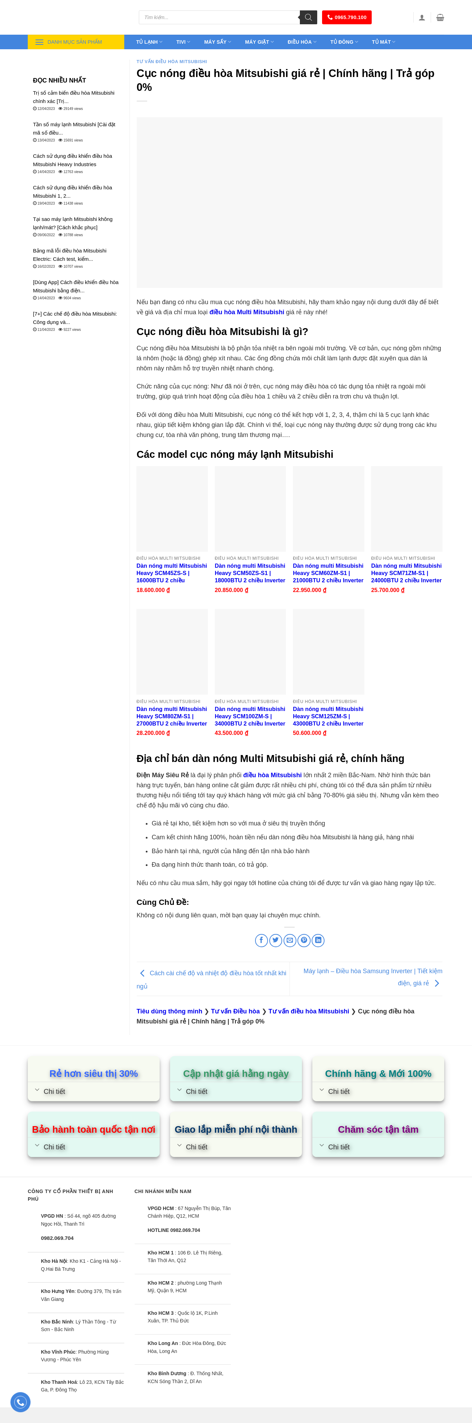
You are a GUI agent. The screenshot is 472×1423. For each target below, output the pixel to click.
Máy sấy (217, 41)
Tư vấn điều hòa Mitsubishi (172, 61)
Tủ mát (384, 41)
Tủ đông (344, 41)
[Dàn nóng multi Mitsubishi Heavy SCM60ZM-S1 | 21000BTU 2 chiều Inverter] (328, 509)
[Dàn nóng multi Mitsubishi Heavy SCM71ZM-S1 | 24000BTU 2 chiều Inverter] (406, 509)
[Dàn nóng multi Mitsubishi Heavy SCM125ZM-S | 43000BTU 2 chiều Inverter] (328, 652)
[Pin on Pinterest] (303, 940)
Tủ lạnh (149, 41)
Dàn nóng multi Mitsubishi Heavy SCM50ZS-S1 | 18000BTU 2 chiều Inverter (250, 573)
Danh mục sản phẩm (68, 42)
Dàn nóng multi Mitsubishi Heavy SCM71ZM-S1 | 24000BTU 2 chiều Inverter (406, 573)
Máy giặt (259, 41)
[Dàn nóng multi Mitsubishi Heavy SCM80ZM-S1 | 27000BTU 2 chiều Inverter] (172, 652)
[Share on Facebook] (261, 940)
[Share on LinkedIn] (318, 940)
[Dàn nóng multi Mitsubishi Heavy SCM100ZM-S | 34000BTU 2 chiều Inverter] (250, 652)
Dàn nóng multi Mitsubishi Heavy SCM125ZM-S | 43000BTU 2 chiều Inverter (328, 716)
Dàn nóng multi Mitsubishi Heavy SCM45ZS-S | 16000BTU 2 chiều (171, 573)
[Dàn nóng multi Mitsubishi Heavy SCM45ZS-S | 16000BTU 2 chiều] (172, 509)
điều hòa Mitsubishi (272, 775)
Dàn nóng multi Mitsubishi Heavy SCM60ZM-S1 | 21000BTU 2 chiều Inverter (328, 573)
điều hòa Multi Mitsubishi (246, 312)
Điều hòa (302, 41)
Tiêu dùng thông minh (169, 1011)
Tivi (183, 41)
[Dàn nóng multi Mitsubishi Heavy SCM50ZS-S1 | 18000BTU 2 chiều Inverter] (250, 509)
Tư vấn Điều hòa (235, 1011)
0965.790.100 (346, 17)
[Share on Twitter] (275, 940)
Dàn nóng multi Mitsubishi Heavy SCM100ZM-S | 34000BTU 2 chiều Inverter (250, 716)
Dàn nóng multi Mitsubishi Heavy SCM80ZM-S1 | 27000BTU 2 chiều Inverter (171, 716)
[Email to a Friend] (290, 940)
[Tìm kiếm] (308, 17)
